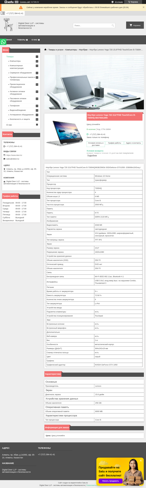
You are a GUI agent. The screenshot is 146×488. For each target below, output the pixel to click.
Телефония (14, 106)
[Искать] (112, 25)
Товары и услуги (55, 50)
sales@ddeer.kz (12, 159)
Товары (21, 40)
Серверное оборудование (21, 73)
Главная (7, 40)
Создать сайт (25, 2)
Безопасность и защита (20, 119)
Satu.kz (85, 483)
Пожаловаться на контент (96, 485)
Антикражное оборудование (22, 115)
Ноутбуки (83, 50)
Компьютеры (71, 50)
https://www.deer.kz (14, 155)
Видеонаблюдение (18, 110)
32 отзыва (119, 2)
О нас (34, 40)
